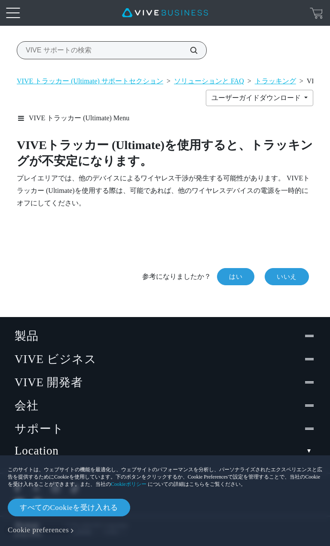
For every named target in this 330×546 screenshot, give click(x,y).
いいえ (287, 276)
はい (235, 276)
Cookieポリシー (129, 484)
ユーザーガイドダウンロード (256, 97)
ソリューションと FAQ (209, 81)
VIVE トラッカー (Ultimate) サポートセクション (90, 81)
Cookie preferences (38, 530)
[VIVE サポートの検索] (189, 50)
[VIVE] (165, 12)
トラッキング (275, 81)
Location (165, 450)
